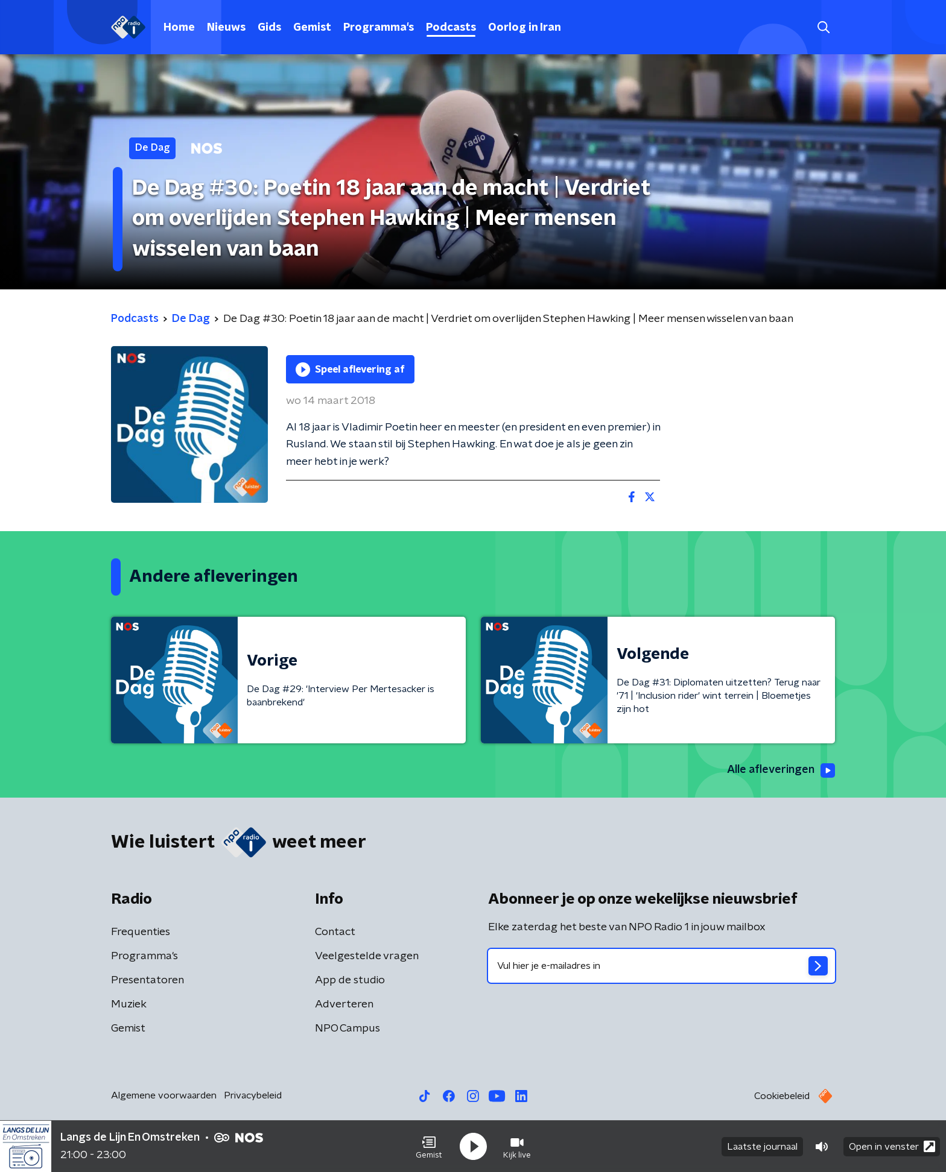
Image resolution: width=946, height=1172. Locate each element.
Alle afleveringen (781, 770)
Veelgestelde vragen (367, 956)
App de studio (350, 980)
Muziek (129, 1004)
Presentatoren (147, 980)
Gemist (312, 27)
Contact (335, 932)
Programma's (378, 27)
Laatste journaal (762, 1147)
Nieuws (226, 27)
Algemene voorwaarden (164, 1095)
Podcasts (451, 27)
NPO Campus (347, 1028)
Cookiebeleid (782, 1096)
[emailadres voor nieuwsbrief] (661, 966)
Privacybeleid (253, 1095)
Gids (269, 27)
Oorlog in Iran (524, 27)
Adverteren (344, 1004)
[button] (429, 1146)
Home (179, 27)
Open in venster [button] (892, 1146)
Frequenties (140, 932)
